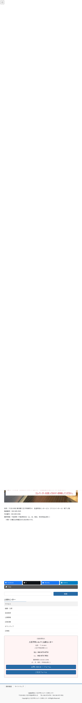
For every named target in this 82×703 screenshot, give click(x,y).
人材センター (10, 599)
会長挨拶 (8, 613)
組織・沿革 (8, 608)
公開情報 (8, 617)
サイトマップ (19, 686)
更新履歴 (9, 686)
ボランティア (9, 626)
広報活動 (8, 622)
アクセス (8, 604)
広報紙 (7, 631)
